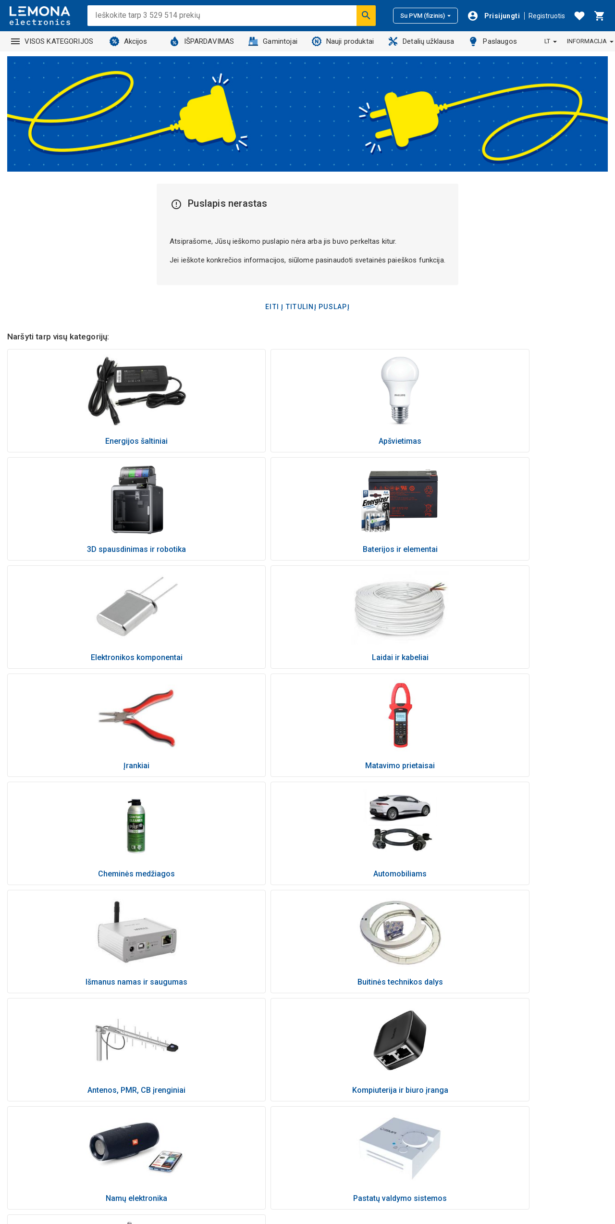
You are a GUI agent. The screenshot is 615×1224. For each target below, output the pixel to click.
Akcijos (129, 41)
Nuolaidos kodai (487, 1118)
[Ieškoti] (366, 15)
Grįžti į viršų (307, 949)
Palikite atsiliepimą (490, 1168)
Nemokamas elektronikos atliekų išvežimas (384, 1043)
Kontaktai (330, 1093)
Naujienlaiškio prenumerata (504, 1131)
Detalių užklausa (421, 41)
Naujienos (330, 1056)
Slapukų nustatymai (492, 1156)
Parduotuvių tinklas (345, 1106)
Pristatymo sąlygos (492, 1031)
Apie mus (330, 1081)
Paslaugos (492, 41)
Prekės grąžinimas (490, 1043)
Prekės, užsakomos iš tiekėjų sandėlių (376, 1018)
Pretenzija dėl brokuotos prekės (512, 1068)
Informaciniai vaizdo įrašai (357, 1118)
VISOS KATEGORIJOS (52, 41)
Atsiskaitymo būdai (492, 1018)
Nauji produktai (343, 41)
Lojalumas (331, 1143)
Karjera (326, 1131)
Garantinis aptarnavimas (500, 1056)
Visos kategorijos (343, 1156)
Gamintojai (272, 41)
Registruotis (547, 16)
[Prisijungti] (493, 16)
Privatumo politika (490, 1081)
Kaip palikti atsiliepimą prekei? (362, 1006)
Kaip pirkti (476, 1006)
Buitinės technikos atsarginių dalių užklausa (384, 1031)
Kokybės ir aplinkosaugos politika (514, 1093)
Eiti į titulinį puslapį (307, 307)
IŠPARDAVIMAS (202, 41)
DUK (467, 1143)
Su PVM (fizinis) (425, 15)
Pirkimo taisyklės (488, 1106)
